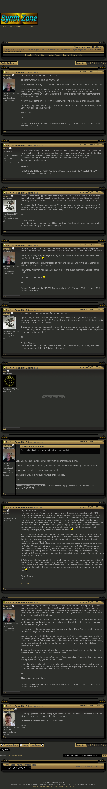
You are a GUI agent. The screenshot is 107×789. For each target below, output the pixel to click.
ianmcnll (7, 76)
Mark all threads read (27, 765)
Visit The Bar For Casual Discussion (16, 26)
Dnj (4, 371)
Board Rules (9, 765)
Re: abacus (38, 442)
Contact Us (80, 766)
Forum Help (76, 55)
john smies (8, 709)
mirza (6, 149)
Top (4, 132)
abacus (6, 196)
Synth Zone (8, 49)
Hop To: (60, 756)
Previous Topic (9, 745)
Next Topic (36, 745)
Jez (5, 511)
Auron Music (26, 583)
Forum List (39, 55)
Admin (11, 755)
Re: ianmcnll (38, 145)
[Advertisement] (80, 19)
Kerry (20, 755)
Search (66, 55)
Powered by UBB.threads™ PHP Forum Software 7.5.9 (53, 786)
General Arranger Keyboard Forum (77, 49)
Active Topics (54, 55)
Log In (100, 47)
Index (24, 745)
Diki (15, 755)
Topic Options (9, 63)
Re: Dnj (37, 72)
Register (29, 55)
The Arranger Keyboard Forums (42, 49)
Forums (20, 49)
